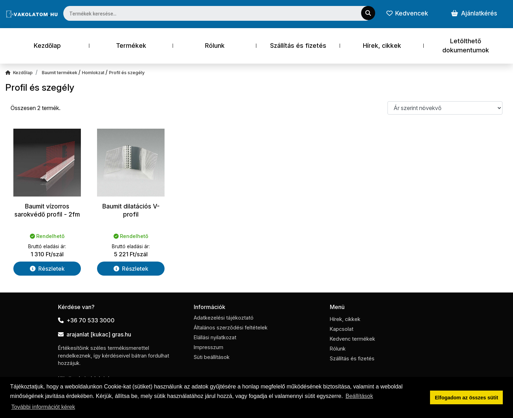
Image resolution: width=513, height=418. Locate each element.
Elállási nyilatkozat (215, 337)
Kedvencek (407, 13)
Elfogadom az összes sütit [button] (466, 397)
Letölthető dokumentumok (465, 45)
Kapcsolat (341, 329)
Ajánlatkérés (474, 13)
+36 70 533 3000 (86, 320)
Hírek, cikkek (382, 45)
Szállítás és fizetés (298, 45)
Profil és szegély (127, 72)
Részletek (47, 268)
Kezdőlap (47, 45)
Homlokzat (93, 72)
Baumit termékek (60, 72)
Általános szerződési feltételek (231, 327)
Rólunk (215, 45)
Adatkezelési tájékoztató (224, 318)
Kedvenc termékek (352, 339)
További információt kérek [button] (43, 407)
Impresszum (208, 347)
